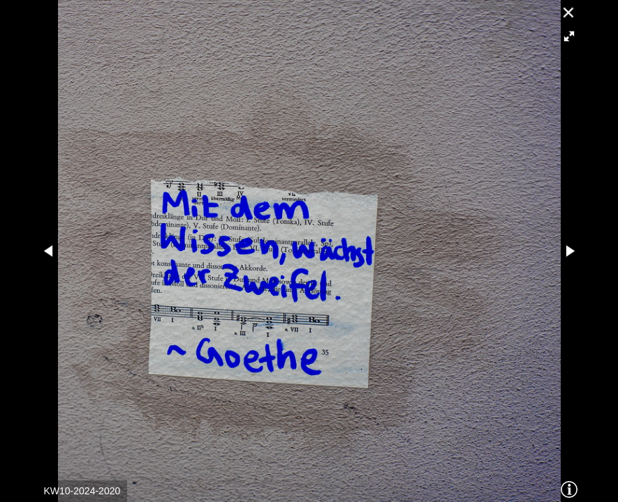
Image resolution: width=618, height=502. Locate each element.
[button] (569, 36)
